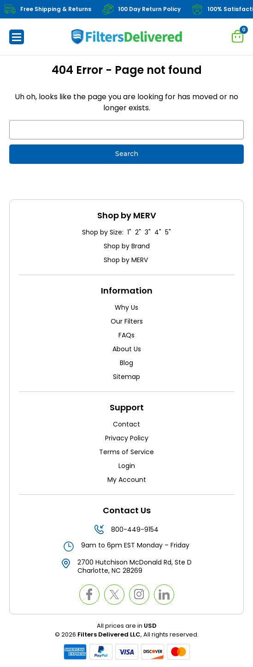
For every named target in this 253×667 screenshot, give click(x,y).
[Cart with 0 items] (238, 36)
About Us (126, 349)
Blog (126, 362)
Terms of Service (126, 452)
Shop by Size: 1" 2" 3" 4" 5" (126, 232)
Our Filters (127, 321)
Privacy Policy (126, 438)
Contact (126, 424)
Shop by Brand (127, 246)
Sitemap (126, 376)
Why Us (126, 307)
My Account (126, 479)
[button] (16, 37)
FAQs (126, 335)
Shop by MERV (127, 259)
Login (126, 465)
